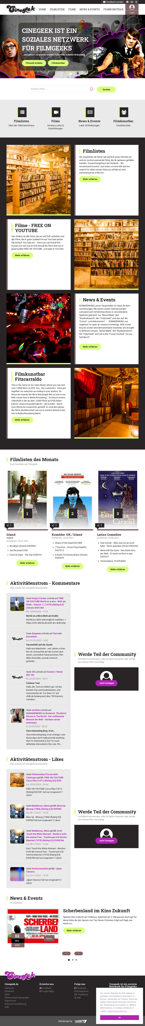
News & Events (90, 9)
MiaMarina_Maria (41, 805)
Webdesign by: (72, 1020)
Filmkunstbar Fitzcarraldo (17, 997)
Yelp (77, 997)
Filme (72, 9)
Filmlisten (57, 9)
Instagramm (81, 990)
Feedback (45, 987)
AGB (7, 1006)
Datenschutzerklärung (15, 1003)
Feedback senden (113, 2)
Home (42, 9)
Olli (33, 671)
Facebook (80, 987)
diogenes (36, 633)
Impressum (10, 1000)
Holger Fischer (39, 597)
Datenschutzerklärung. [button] (117, 1011)
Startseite (9, 987)
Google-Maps (46, 990)
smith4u (36, 709)
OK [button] (119, 1018)
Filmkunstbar (113, 9)
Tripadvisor (81, 994)
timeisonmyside (40, 868)
